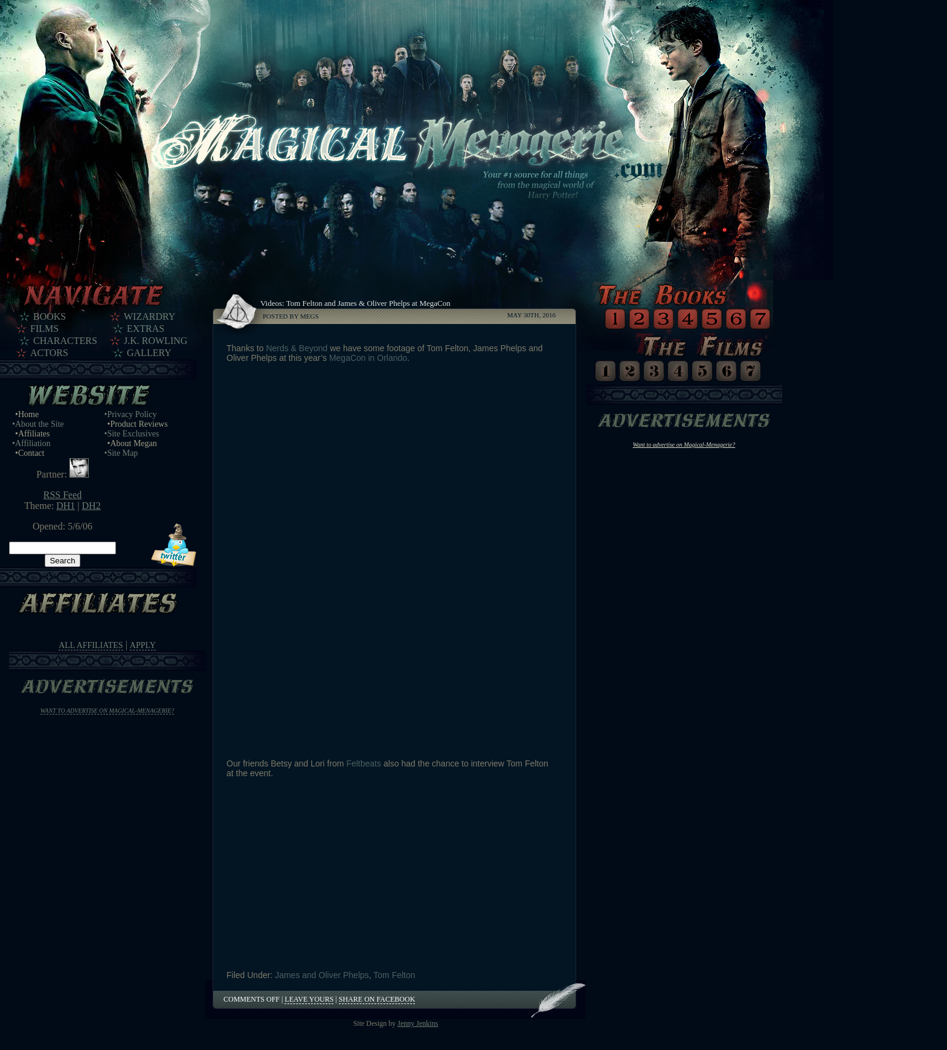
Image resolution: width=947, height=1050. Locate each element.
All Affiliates (91, 645)
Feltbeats (363, 763)
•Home (27, 414)
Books (49, 316)
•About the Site (38, 424)
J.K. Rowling (155, 340)
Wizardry (149, 316)
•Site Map (121, 453)
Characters (65, 340)
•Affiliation (31, 443)
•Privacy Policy (130, 414)
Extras (145, 328)
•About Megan (132, 443)
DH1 (65, 506)
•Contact (29, 453)
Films (44, 328)
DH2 (91, 506)
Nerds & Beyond (296, 348)
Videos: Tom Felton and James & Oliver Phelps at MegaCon (355, 303)
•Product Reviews (138, 424)
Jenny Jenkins (417, 1023)
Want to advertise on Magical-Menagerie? (107, 710)
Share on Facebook (377, 999)
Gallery (149, 353)
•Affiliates (32, 433)
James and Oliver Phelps (322, 975)
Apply (143, 645)
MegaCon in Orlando (368, 358)
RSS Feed (62, 495)
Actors (49, 353)
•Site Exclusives (131, 433)
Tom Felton (394, 975)
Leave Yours (308, 999)
